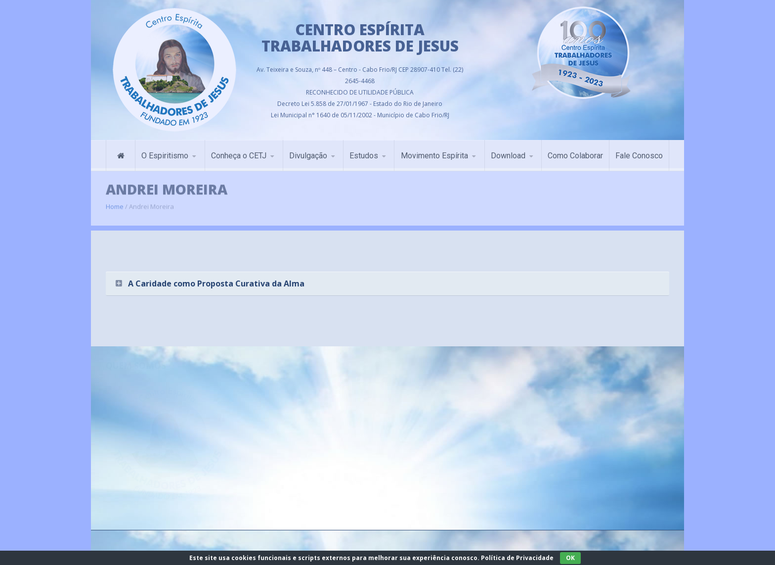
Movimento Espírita (434, 153)
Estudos (363, 153)
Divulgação (308, 153)
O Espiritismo (164, 153)
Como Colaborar (575, 153)
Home (115, 202)
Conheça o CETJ (238, 153)
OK (570, 558)
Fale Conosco (639, 153)
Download (508, 153)
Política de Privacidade (517, 558)
